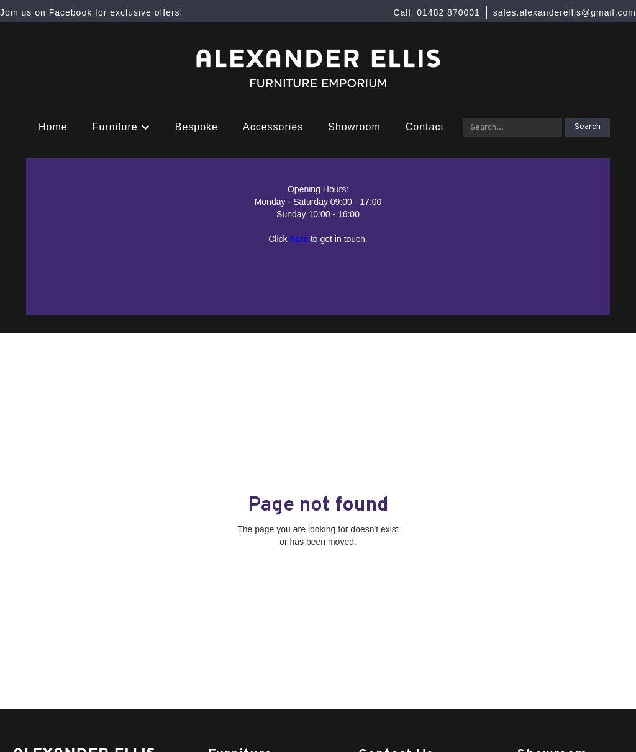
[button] (121, 127)
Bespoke (196, 127)
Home (53, 127)
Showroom (354, 127)
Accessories (273, 127)
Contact (425, 127)
